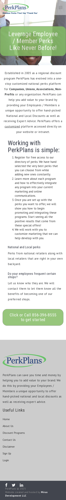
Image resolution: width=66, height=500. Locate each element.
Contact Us (9, 439)
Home (6, 419)
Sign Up (7, 453)
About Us (8, 426)
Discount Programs (14, 432)
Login (6, 460)
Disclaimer (9, 446)
